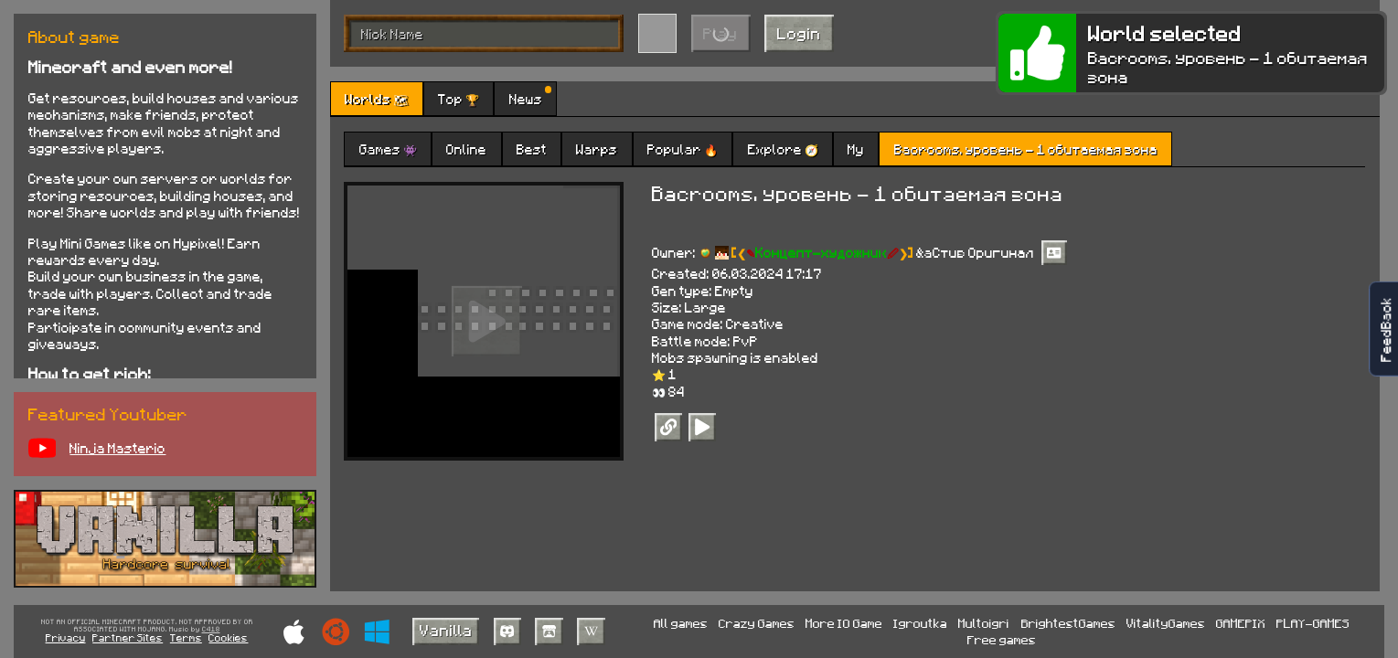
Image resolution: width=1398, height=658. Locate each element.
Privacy (66, 637)
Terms (186, 637)
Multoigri (983, 623)
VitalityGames (1165, 623)
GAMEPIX (1240, 623)
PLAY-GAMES (1313, 623)
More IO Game (844, 623)
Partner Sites (127, 637)
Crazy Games (757, 623)
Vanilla (446, 629)
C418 (211, 629)
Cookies (228, 637)
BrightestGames (1068, 623)
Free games (1001, 639)
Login (799, 33)
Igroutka (920, 623)
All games (681, 623)
